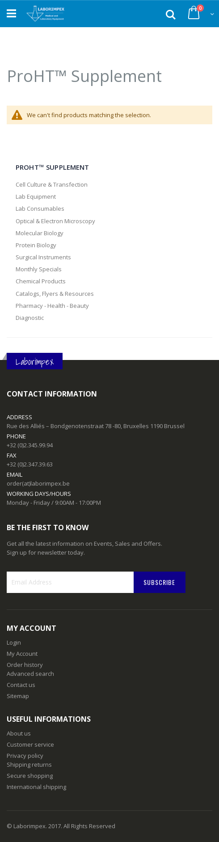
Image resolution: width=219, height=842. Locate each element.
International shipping (36, 787)
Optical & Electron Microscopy (55, 221)
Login (14, 642)
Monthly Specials (39, 269)
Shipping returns (29, 764)
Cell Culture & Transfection (52, 184)
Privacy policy (25, 756)
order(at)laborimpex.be (38, 483)
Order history (25, 665)
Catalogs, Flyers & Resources (55, 294)
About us (19, 733)
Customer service (30, 744)
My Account (22, 654)
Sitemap (18, 696)
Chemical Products (41, 281)
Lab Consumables (40, 208)
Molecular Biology (39, 233)
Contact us (21, 685)
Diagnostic (30, 318)
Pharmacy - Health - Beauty (52, 306)
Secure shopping (30, 776)
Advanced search (30, 674)
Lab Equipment (36, 196)
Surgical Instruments (43, 257)
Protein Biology (36, 245)
